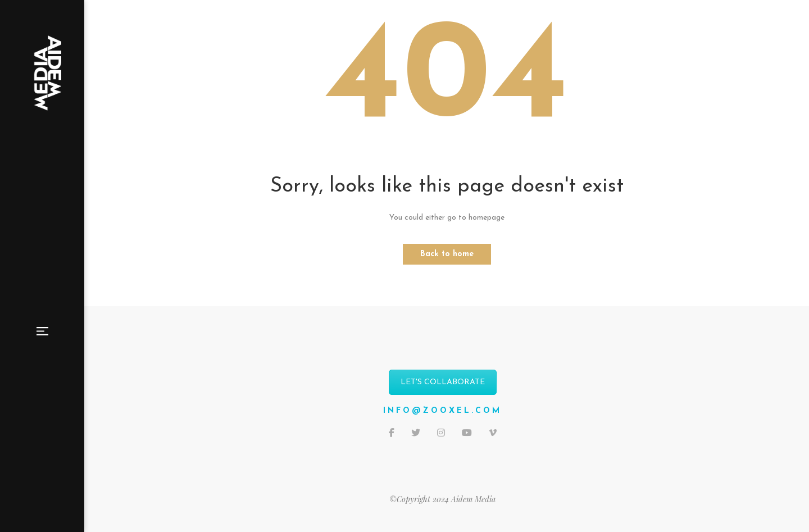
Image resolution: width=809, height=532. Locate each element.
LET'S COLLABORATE (443, 382)
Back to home (447, 254)
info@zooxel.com (442, 411)
